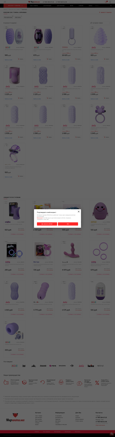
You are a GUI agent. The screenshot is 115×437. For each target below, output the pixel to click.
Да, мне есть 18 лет (47, 224)
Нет (68, 224)
